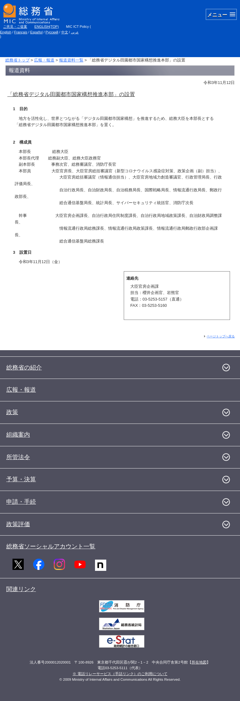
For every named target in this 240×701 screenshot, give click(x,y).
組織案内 (18, 434)
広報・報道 (44, 60)
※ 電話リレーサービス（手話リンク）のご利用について (119, 674)
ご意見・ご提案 (15, 26)
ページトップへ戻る (221, 336)
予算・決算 (21, 479)
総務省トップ (17, 60)
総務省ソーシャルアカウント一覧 (50, 546)
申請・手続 (21, 501)
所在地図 (199, 662)
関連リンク (21, 589)
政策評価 (18, 524)
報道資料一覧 (71, 60)
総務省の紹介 (24, 367)
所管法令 (18, 457)
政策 (12, 412)
